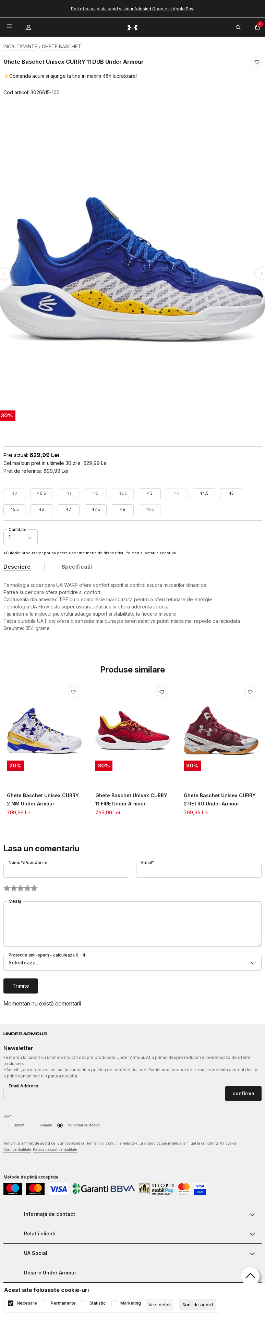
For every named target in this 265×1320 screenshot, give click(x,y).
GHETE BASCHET (61, 46)
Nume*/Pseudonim (28, 860)
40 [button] (14, 491)
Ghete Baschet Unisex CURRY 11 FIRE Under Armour (131, 797)
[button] (257, 77)
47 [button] (68, 507)
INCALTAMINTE (20, 46)
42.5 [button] (123, 491)
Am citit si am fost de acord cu (119, 1144)
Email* (147, 860)
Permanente (63, 1303)
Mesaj (15, 899)
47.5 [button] (96, 507)
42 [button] (95, 491)
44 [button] (177, 491)
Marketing (130, 1303)
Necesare (27, 1303)
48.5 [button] (149, 507)
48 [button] (122, 507)
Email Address (23, 1083)
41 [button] (69, 491)
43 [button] (150, 491)
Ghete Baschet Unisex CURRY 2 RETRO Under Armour (220, 797)
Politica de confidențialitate (55, 1147)
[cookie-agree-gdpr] (197, 1304)
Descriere (17, 564)
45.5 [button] (14, 507)
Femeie (46, 1123)
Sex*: (7, 1114)
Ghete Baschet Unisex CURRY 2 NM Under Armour (43, 797)
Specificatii (77, 564)
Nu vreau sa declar (84, 1123)
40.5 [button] (41, 491)
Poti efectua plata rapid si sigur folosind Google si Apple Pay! (132, 8)
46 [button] (41, 507)
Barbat (19, 1123)
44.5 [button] (204, 491)
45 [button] (231, 491)
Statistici (98, 1303)
